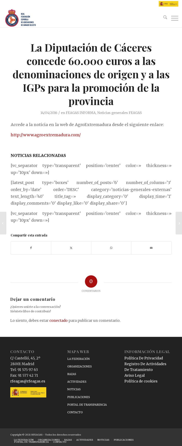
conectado (58, 320)
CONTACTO (75, 412)
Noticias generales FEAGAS (119, 113)
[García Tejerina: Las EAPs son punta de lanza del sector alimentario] (3, 223)
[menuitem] (163, 18)
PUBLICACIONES (78, 397)
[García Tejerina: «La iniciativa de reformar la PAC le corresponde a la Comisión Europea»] (179, 223)
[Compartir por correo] (151, 247)
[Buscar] (163, 18)
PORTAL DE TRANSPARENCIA (87, 405)
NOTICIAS (74, 389)
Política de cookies (141, 381)
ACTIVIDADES (76, 381)
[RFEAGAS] (20, 18)
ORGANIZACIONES (79, 366)
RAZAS (71, 374)
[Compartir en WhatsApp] (111, 247)
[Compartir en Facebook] (31, 247)
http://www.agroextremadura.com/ (46, 134)
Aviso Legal (134, 375)
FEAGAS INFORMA (81, 113)
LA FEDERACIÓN (78, 359)
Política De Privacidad (143, 358)
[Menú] (172, 18)
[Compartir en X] (71, 247)
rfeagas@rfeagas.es (27, 381)
